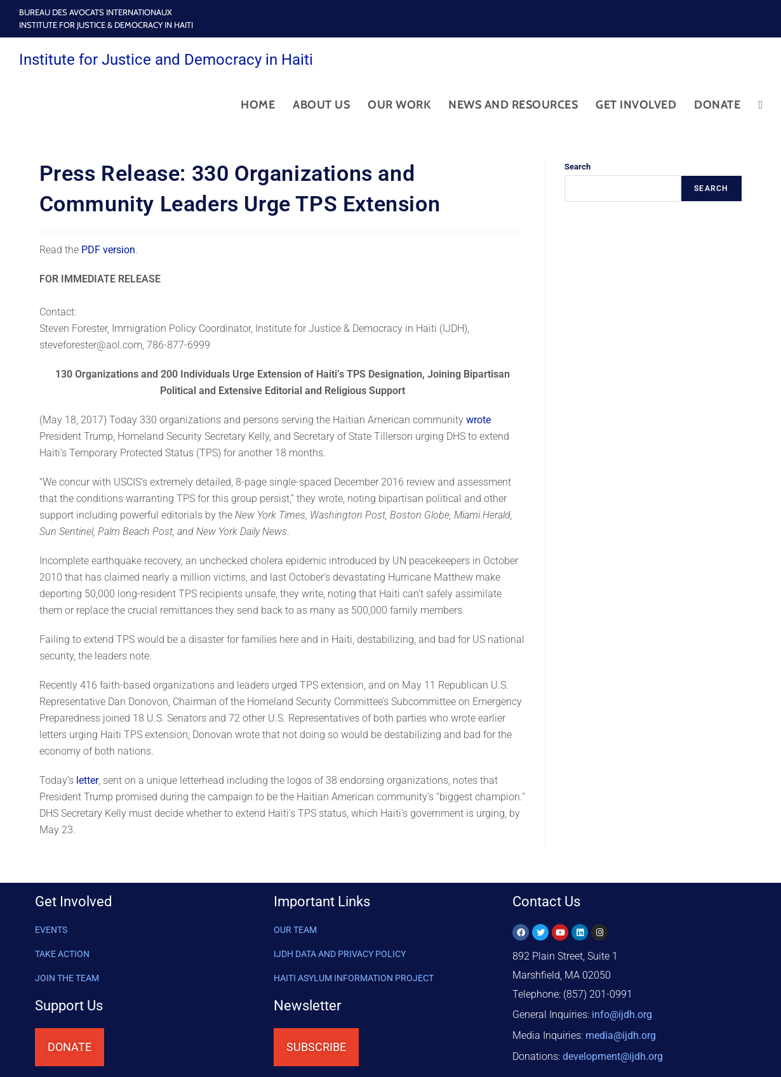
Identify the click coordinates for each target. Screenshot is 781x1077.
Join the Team (67, 978)
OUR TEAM (295, 930)
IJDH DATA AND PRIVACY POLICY (340, 954)
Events (51, 930)
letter (87, 780)
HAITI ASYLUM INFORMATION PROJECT (354, 978)
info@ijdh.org (622, 1013)
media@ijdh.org (620, 1032)
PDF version (108, 250)
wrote (478, 420)
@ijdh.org (613, 1051)
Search (577, 166)
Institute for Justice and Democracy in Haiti (166, 60)
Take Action (62, 954)
